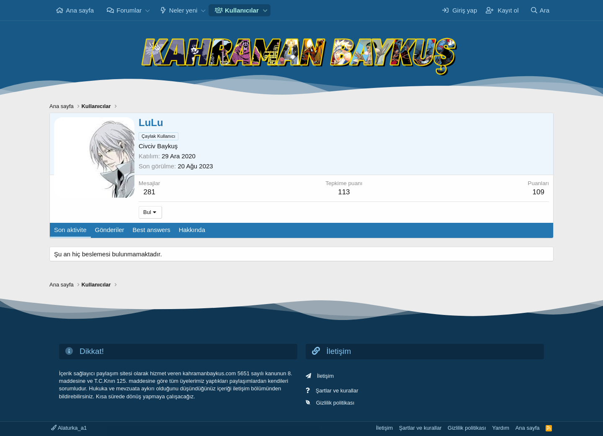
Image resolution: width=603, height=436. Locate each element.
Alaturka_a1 (69, 428)
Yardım (500, 428)
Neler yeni (183, 10)
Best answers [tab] (151, 229)
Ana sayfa (80, 10)
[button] (147, 10)
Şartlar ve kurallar (337, 390)
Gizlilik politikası (335, 403)
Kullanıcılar (242, 10)
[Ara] (540, 10)
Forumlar (129, 10)
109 (538, 192)
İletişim (325, 376)
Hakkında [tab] (192, 229)
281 (149, 192)
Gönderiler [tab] (109, 229)
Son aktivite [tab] (70, 229)
